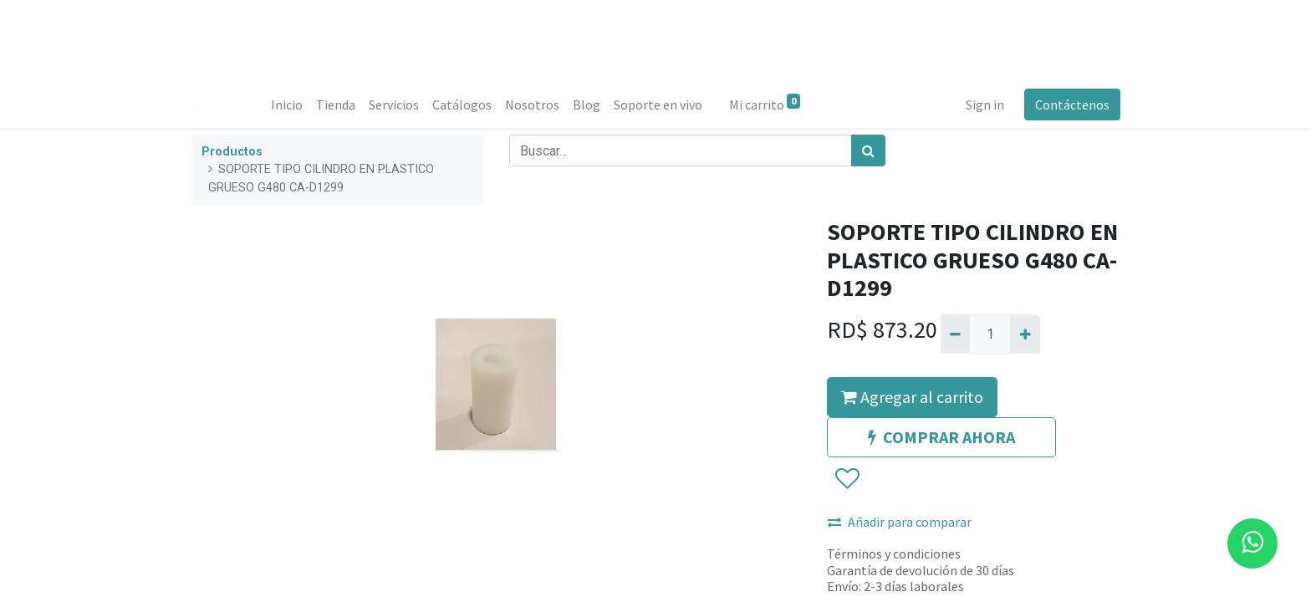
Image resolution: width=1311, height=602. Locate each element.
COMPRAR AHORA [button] (941, 436)
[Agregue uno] (1024, 333)
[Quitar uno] (955, 333)
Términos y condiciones (894, 553)
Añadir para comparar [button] (900, 521)
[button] (847, 480)
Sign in (984, 104)
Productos (232, 152)
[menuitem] (287, 104)
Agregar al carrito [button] (912, 396)
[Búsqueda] (868, 150)
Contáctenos (1071, 104)
